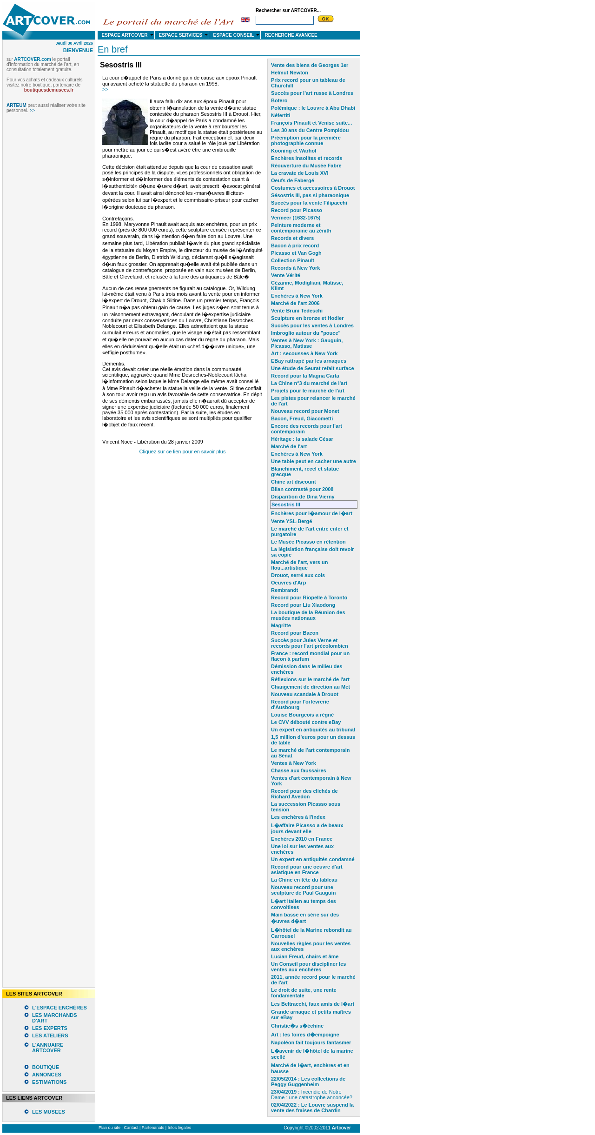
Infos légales (180, 1127)
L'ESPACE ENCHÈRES (59, 1007)
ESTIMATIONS (49, 1082)
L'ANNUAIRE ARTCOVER (47, 1047)
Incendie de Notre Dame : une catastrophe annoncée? (311, 1094)
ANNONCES (46, 1074)
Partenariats (153, 1127)
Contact (131, 1127)
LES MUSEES (48, 1112)
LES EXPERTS (49, 1028)
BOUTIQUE (45, 1067)
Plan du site (109, 1127)
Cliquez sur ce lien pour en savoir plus (182, 451)
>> (105, 89)
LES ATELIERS (50, 1035)
